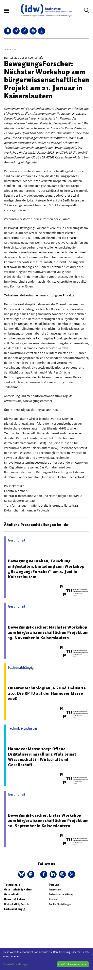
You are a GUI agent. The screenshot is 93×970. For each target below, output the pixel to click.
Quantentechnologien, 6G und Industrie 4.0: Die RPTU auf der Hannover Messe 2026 (47, 693)
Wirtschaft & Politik (16, 904)
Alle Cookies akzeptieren (73, 964)
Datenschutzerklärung (61, 894)
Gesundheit (11, 894)
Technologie (12, 885)
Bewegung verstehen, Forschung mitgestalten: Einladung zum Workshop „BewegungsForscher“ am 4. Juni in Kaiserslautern (46, 569)
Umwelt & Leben (14, 899)
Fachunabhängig (14, 909)
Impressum (55, 889)
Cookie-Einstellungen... (16, 964)
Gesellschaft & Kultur (18, 889)
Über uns (54, 884)
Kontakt (53, 899)
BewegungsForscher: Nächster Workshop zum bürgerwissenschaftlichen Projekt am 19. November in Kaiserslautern (48, 632)
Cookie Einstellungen (60, 904)
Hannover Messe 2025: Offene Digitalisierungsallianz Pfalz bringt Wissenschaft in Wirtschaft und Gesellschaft (42, 757)
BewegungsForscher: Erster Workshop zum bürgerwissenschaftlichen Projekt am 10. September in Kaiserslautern (48, 820)
